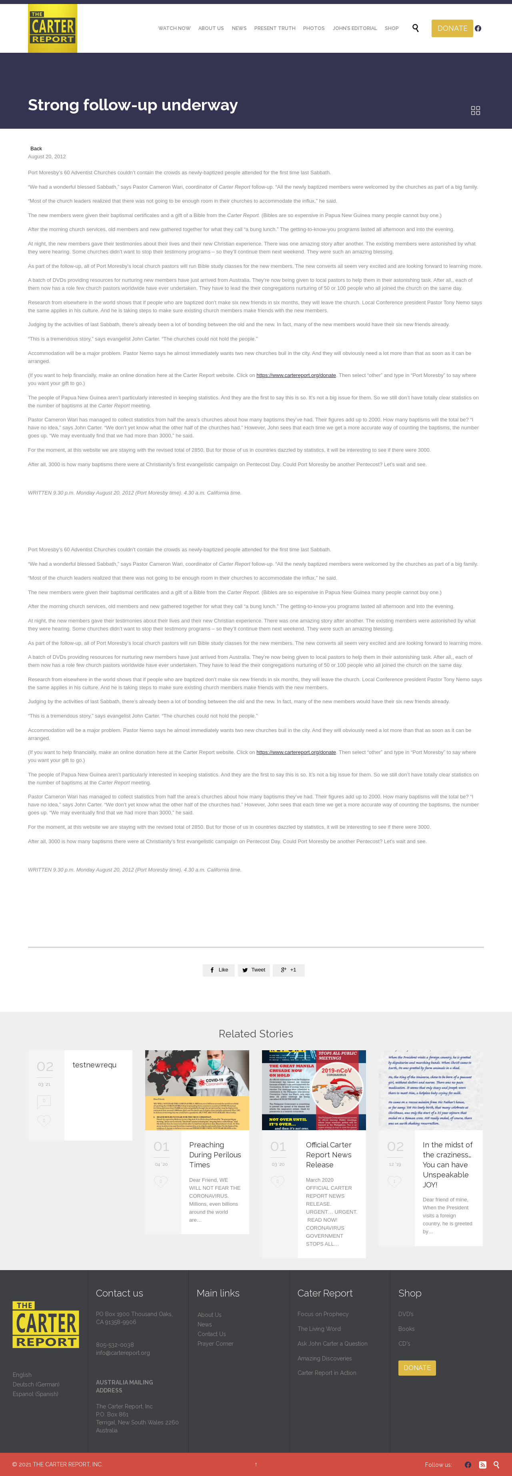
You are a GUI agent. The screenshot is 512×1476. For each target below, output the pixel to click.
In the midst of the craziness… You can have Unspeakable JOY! (448, 1165)
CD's (404, 1343)
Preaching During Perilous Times (215, 1155)
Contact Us (212, 1334)
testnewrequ (94, 1065)
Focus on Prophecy (323, 1314)
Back (36, 149)
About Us (210, 1315)
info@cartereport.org (123, 1353)
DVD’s (406, 1314)
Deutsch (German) (36, 1384)
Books (406, 1329)
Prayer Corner (216, 1343)
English (22, 1375)
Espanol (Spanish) (35, 1394)
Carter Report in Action (327, 1373)
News (205, 1324)
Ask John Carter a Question (333, 1343)
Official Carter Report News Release (329, 1155)
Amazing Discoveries (325, 1358)
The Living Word (319, 1329)
